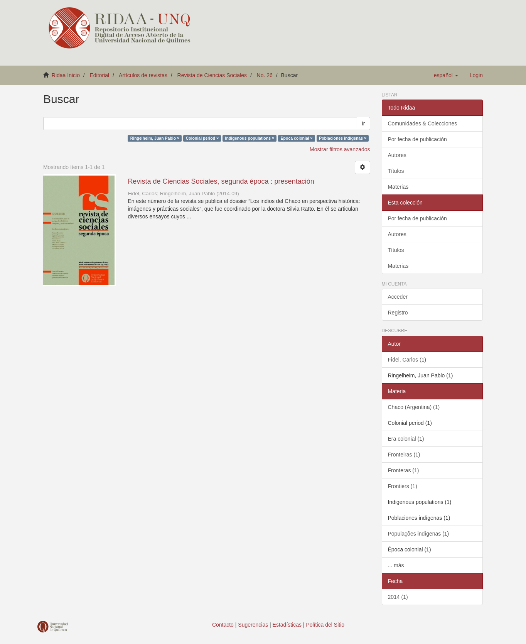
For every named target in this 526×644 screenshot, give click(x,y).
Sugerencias (253, 625)
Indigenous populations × (249, 138)
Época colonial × (297, 138)
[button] (446, 75)
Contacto (223, 625)
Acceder (398, 297)
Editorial (100, 75)
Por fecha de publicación (417, 139)
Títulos (396, 171)
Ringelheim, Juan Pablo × (155, 138)
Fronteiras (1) (404, 454)
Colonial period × (202, 138)
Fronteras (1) (403, 470)
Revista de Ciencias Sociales (212, 75)
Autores (397, 155)
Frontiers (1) (402, 486)
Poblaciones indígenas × (342, 138)
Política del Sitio (325, 625)
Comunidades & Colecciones (422, 123)
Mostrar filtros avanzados (340, 149)
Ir (363, 123)
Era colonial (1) (406, 439)
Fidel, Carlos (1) (407, 360)
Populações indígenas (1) (418, 534)
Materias (398, 187)
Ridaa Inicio (66, 75)
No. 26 (265, 75)
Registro (398, 312)
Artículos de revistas (143, 75)
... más (396, 565)
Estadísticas (287, 625)
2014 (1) (398, 597)
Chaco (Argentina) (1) (414, 407)
